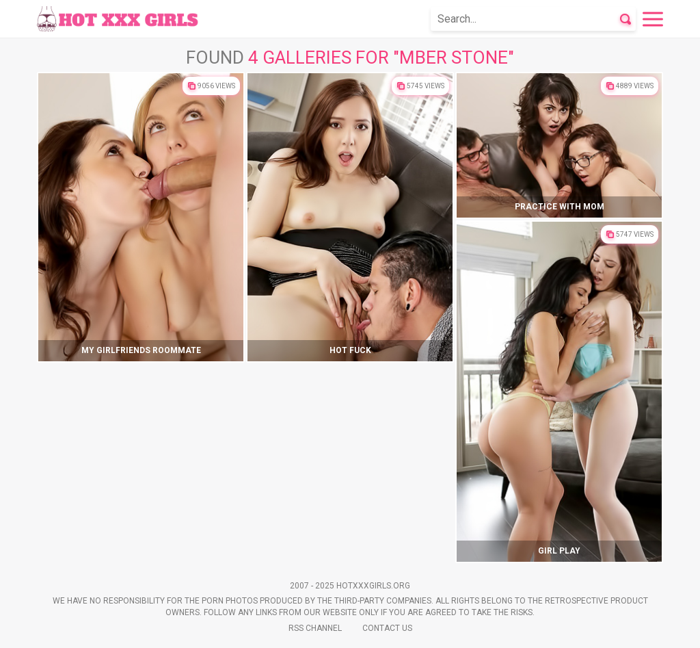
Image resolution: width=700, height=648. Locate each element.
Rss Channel (315, 628)
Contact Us (387, 628)
